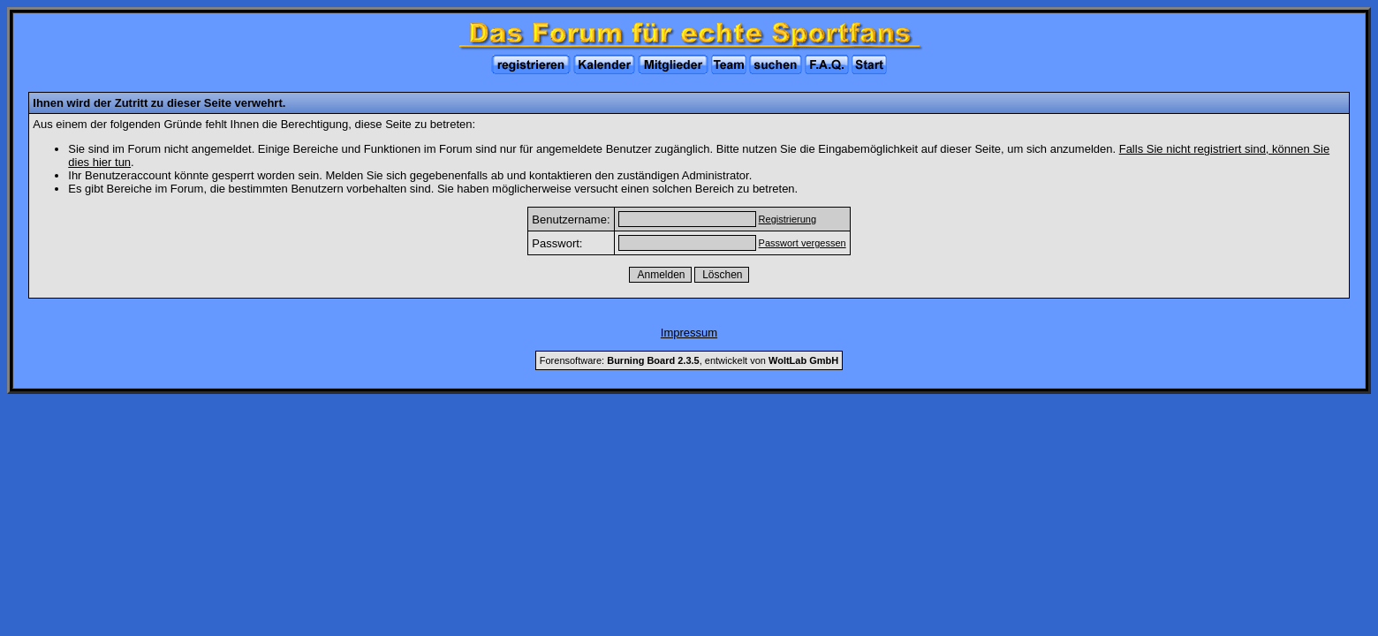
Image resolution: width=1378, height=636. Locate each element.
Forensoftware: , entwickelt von (689, 360)
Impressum (689, 332)
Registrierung (787, 219)
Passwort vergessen (802, 243)
